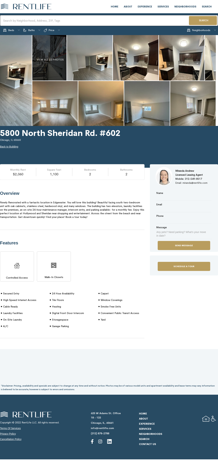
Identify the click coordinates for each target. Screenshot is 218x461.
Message (161, 227)
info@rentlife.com (102, 428)
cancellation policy (10, 439)
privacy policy (8, 433)
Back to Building (9, 146)
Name (159, 193)
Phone (160, 216)
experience (145, 6)
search (207, 6)
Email (159, 204)
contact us (147, 444)
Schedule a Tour (183, 266)
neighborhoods (185, 6)
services (163, 6)
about (128, 6)
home (114, 6)
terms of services (10, 428)
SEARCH (203, 20)
